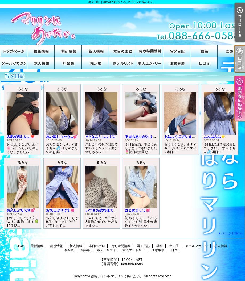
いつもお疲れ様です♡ (102, 210)
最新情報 (41, 51)
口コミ (204, 63)
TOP (13, 51)
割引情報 (68, 51)
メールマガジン (13, 63)
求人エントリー (149, 63)
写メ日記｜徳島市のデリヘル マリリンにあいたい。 (122, 24)
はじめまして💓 (137, 210)
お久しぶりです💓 (60, 210)
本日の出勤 (122, 51)
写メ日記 (176, 51)
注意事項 (176, 63)
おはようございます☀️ (182, 137)
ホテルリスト (122, 63)
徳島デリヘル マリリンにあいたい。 (117, 276)
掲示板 (95, 63)
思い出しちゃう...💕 (61, 137)
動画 (204, 51)
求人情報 (41, 63)
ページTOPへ (231, 233)
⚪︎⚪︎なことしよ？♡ (100, 137)
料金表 (68, 63)
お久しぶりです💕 (21, 210)
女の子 (231, 51)
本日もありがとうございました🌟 (151, 137)
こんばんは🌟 (214, 137)
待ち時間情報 (149, 51)
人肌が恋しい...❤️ (21, 137)
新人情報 (95, 51)
